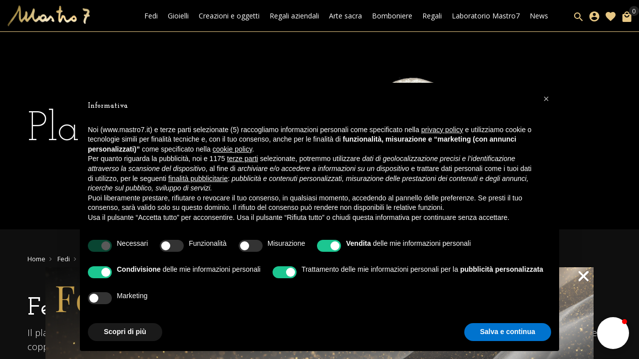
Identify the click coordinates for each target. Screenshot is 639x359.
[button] (546, 99)
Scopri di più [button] (125, 332)
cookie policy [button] (232, 149)
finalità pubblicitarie (198, 178)
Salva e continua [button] (507, 332)
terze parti (242, 159)
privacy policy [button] (442, 130)
